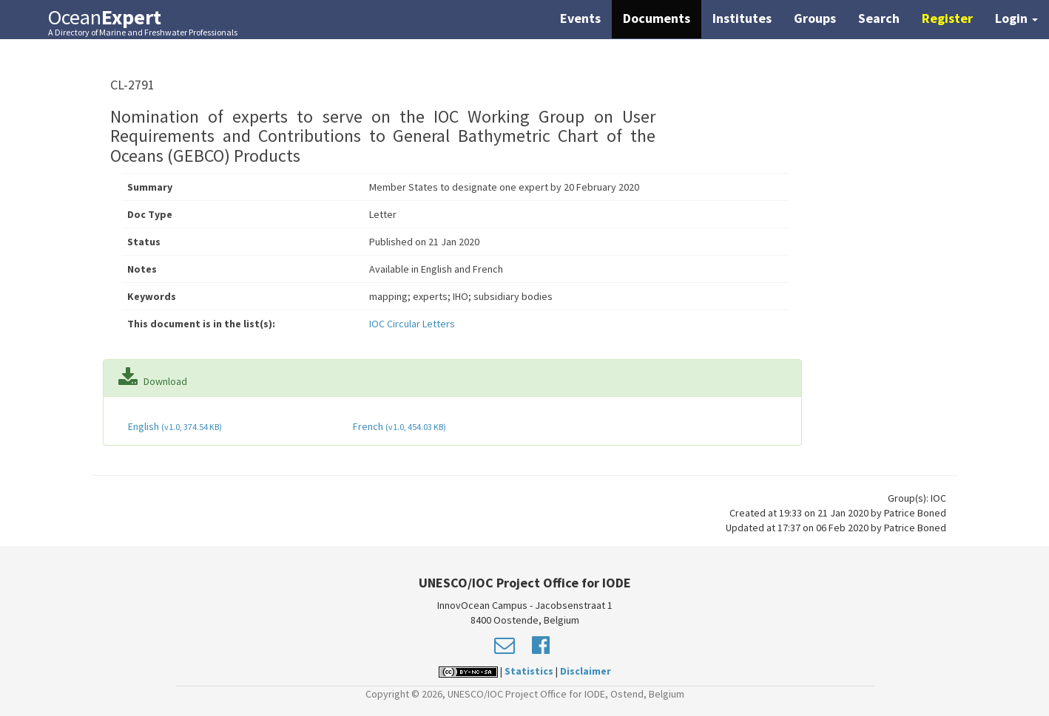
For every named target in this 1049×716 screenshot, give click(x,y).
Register (947, 18)
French (398, 426)
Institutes (742, 18)
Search (879, 18)
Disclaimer (585, 671)
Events (580, 18)
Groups (815, 18)
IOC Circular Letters (412, 323)
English (174, 426)
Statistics (529, 671)
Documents (656, 18)
